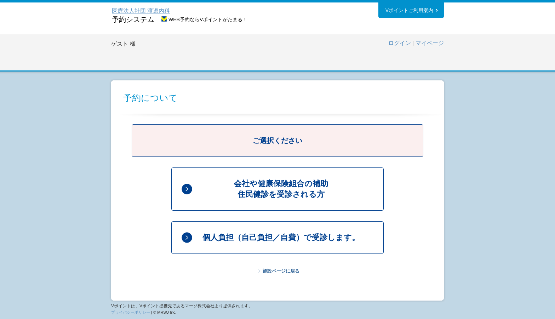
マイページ (430, 43)
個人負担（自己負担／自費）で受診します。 (281, 237)
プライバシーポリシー (130, 312)
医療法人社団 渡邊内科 (141, 11)
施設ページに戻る (281, 271)
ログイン (399, 43)
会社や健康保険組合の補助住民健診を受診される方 (281, 189)
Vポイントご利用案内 (409, 10)
